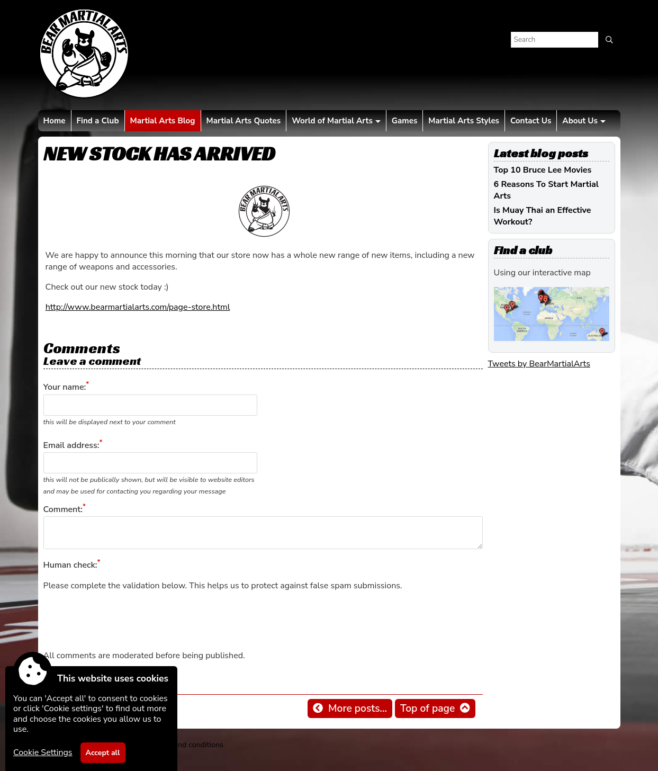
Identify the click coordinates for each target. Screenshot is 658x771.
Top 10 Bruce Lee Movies (543, 170)
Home (54, 120)
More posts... (357, 708)
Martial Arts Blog (162, 120)
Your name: (64, 387)
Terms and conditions (187, 744)
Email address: (71, 445)
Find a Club (98, 120)
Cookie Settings (43, 752)
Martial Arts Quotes (243, 120)
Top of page (427, 708)
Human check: (70, 565)
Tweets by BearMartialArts (539, 364)
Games (404, 120)
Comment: (63, 509)
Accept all (103, 753)
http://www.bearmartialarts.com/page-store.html (138, 307)
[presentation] (123, 620)
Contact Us (530, 120)
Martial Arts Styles (463, 120)
